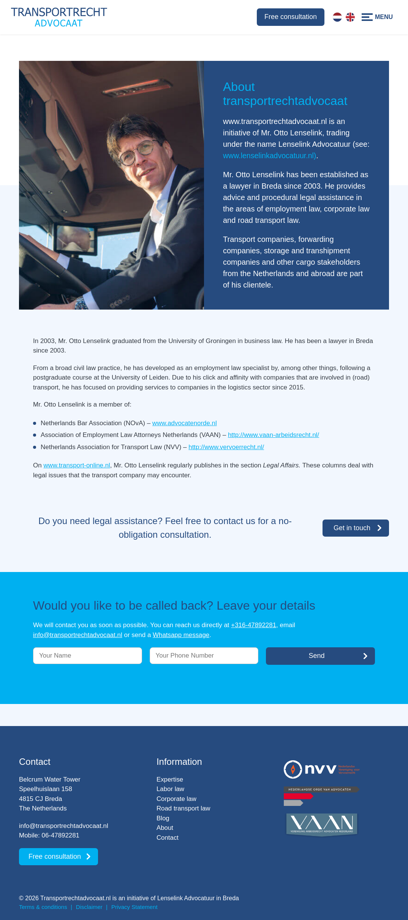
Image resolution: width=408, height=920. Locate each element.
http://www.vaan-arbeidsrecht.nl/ (274, 435)
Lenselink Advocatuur (186, 898)
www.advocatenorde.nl (184, 423)
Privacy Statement (134, 907)
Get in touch (352, 527)
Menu (384, 17)
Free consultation (290, 17)
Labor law (171, 789)
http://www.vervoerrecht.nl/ (226, 447)
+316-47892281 (254, 625)
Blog (163, 818)
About (165, 827)
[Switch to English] (350, 17)
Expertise (170, 779)
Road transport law (184, 808)
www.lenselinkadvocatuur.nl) (270, 155)
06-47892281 (61, 835)
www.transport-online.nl (77, 465)
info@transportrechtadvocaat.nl (78, 634)
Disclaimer (89, 907)
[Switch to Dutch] (337, 17)
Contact (168, 837)
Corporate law (177, 798)
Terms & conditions (43, 907)
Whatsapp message (181, 634)
